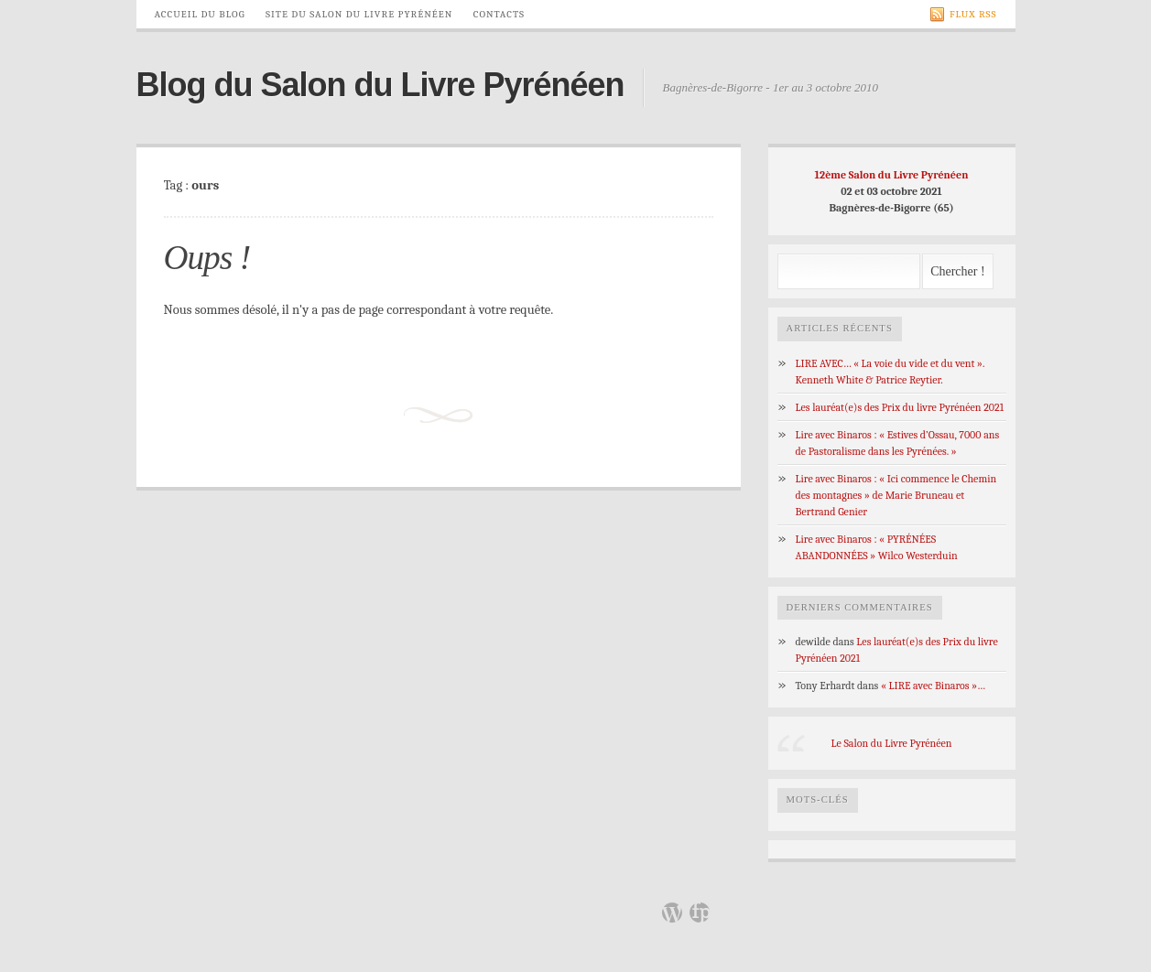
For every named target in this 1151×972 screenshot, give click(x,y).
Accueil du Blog (200, 14)
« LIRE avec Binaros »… (933, 685)
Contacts (499, 14)
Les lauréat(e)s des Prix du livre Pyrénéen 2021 (900, 407)
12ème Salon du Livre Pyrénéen (892, 174)
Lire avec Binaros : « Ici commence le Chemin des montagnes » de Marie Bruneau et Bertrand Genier (896, 495)
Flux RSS (963, 14)
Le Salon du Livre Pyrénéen (891, 743)
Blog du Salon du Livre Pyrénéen (380, 84)
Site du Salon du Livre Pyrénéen (359, 14)
